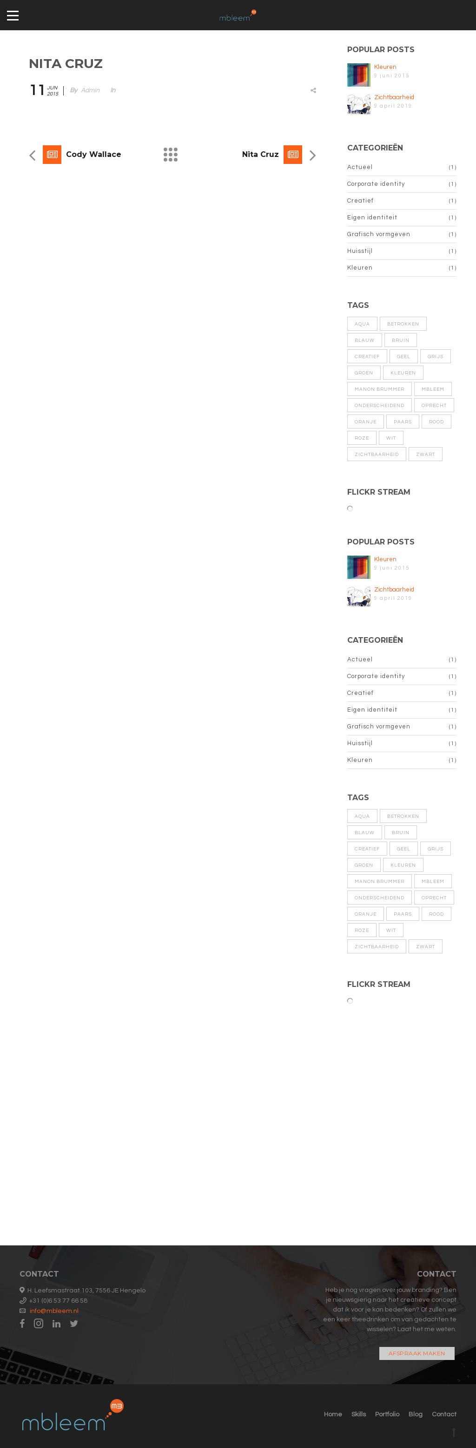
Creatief (360, 200)
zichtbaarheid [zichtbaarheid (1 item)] (377, 454)
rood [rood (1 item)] (436, 422)
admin (90, 90)
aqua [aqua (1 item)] (362, 324)
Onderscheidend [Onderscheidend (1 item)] (379, 405)
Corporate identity (376, 184)
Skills (358, 1414)
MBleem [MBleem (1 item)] (433, 389)
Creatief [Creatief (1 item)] (367, 356)
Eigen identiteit (372, 217)
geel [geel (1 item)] (403, 356)
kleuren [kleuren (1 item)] (403, 373)
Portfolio (387, 1414)
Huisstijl (360, 251)
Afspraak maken (417, 1353)
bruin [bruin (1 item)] (401, 340)
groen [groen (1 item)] (364, 373)
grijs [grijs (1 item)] (435, 356)
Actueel (360, 167)
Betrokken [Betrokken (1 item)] (403, 324)
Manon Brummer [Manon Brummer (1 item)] (379, 389)
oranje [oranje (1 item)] (366, 422)
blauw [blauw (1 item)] (365, 340)
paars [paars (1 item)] (403, 422)
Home (333, 1414)
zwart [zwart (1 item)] (425, 454)
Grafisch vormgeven (378, 234)
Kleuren (385, 67)
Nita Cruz (260, 154)
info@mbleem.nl (54, 1311)
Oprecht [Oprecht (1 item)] (434, 405)
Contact (444, 1414)
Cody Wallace (93, 154)
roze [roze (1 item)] (362, 438)
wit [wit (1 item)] (391, 438)
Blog (416, 1414)
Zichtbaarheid (394, 97)
